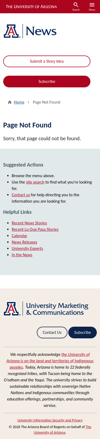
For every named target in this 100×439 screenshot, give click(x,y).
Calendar (19, 235)
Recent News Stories (29, 222)
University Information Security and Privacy (50, 420)
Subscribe (46, 81)
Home (19, 102)
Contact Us (52, 332)
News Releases (24, 242)
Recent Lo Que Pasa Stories (35, 229)
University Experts (27, 248)
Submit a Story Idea (46, 61)
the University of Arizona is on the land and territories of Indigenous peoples (50, 361)
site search (35, 182)
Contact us (21, 194)
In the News (22, 254)
